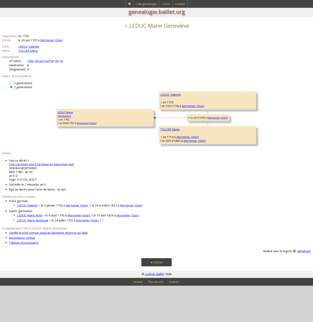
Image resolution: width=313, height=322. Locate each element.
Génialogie (304, 287)
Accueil (138, 318)
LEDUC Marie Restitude (32, 257)
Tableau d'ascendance (24, 279)
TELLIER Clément (222, 142)
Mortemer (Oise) (51, 40)
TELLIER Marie (28, 51)
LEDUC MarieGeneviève (12, 132)
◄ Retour (156, 298)
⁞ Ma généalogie (146, 4)
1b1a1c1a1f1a (44, 61)
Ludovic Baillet (154, 310)
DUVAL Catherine (222, 166)
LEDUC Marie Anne (29, 252)
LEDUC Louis (219, 94)
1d (61, 61)
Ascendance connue (22, 274)
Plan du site (155, 318)
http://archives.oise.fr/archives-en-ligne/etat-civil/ (41, 200)
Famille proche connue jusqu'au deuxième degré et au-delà (48, 269)
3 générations (23, 83)
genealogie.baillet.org (156, 11)
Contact (180, 4)
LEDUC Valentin (28, 46)
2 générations (23, 87)
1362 (30, 61)
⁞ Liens (165, 4)
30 (56, 61)
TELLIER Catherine (223, 118)
